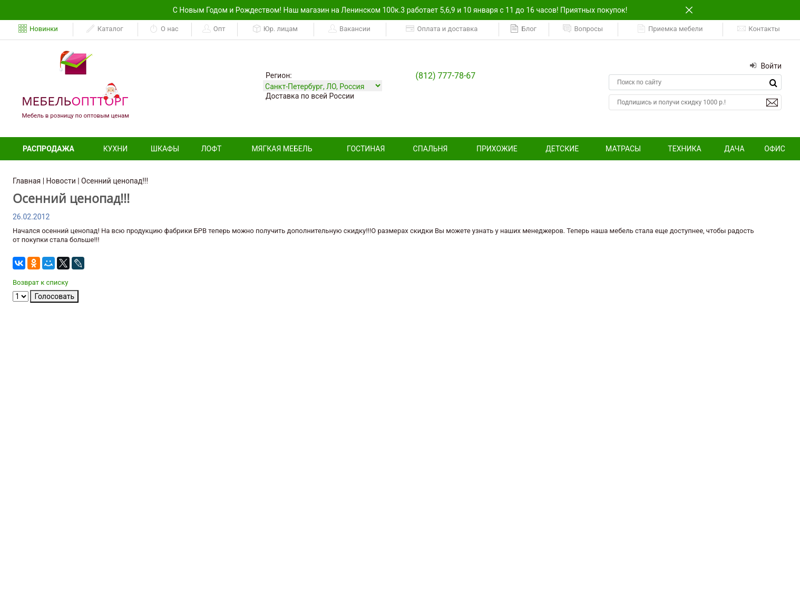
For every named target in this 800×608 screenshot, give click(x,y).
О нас (164, 29)
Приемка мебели (670, 29)
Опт (214, 29)
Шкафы (165, 148)
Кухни (115, 148)
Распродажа (48, 148)
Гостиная (366, 148)
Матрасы (623, 148)
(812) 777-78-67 (446, 76)
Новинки (38, 29)
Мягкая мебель (281, 148)
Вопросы (583, 29)
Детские (562, 148)
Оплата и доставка (441, 29)
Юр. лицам (275, 29)
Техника (684, 148)
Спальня (430, 148)
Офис (774, 148)
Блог (523, 29)
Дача (734, 148)
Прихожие (497, 148)
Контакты (758, 29)
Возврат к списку (40, 282)
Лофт (211, 148)
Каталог (104, 29)
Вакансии (349, 29)
